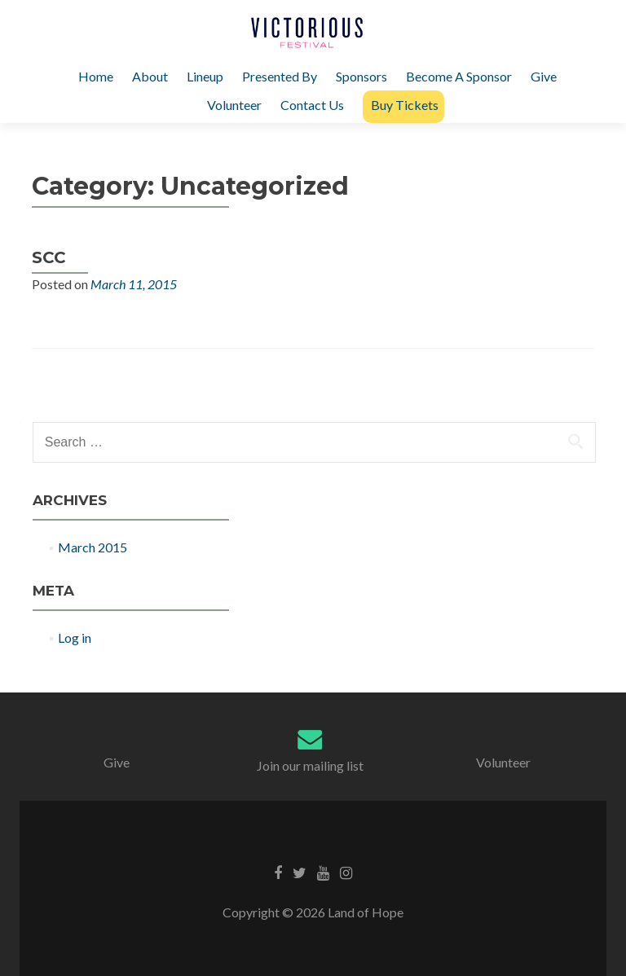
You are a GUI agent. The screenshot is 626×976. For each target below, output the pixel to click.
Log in (74, 637)
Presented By (279, 76)
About (150, 76)
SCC (49, 257)
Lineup (205, 76)
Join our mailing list (310, 765)
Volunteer (234, 104)
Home (95, 76)
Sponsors (361, 76)
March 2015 (92, 547)
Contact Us (312, 104)
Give (544, 76)
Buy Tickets (405, 104)
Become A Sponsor (459, 76)
